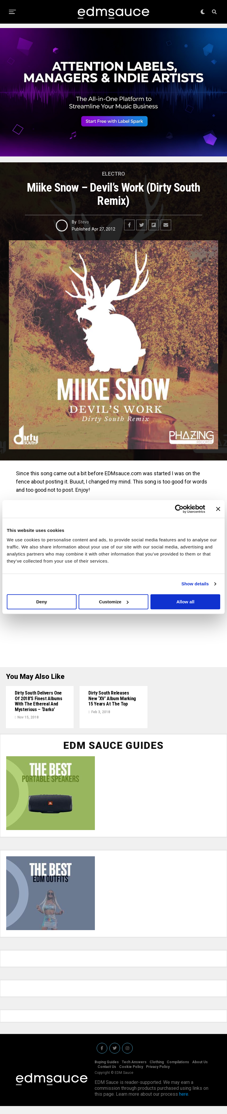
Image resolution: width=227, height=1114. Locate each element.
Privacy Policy (158, 1075)
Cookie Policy (131, 1075)
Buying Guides (107, 1070)
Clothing (157, 1070)
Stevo (83, 222)
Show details (195, 583)
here (183, 1102)
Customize (114, 601)
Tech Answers (134, 1070)
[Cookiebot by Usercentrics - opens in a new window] (179, 508)
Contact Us (107, 1075)
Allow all (185, 601)
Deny (41, 601)
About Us (200, 1070)
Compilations (178, 1070)
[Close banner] (218, 509)
